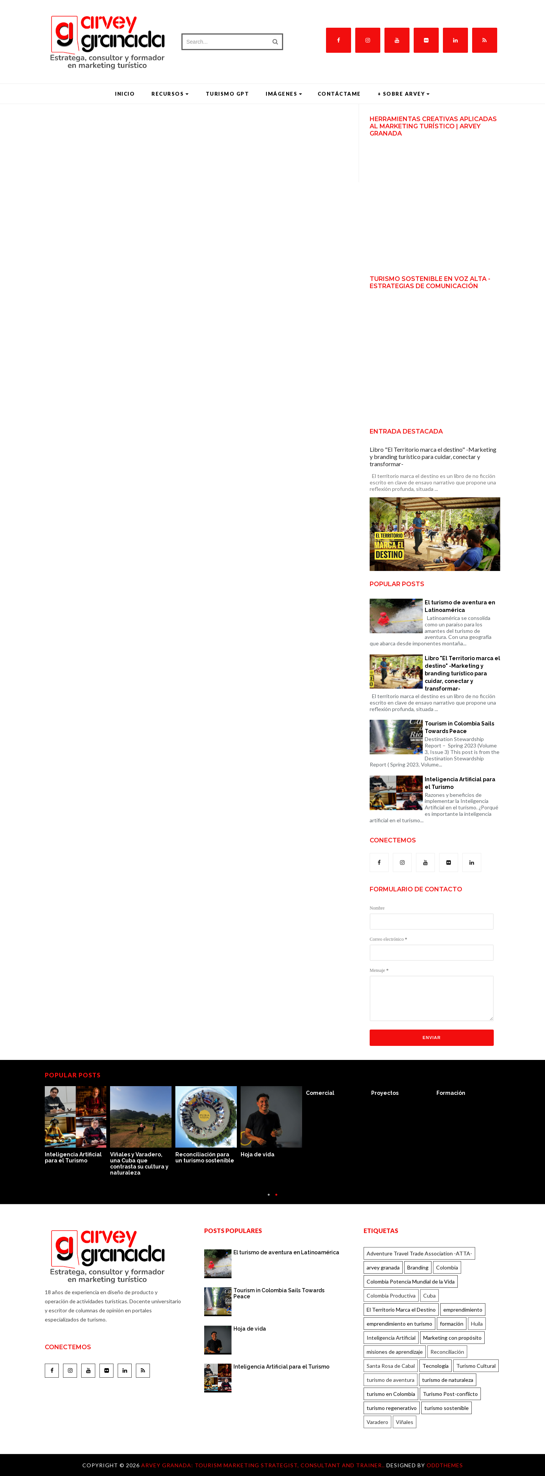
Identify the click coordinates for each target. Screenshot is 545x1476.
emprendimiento (462, 1309)
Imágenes (284, 94)
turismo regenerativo (392, 1408)
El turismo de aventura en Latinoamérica (460, 606)
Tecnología (435, 1365)
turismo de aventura (390, 1380)
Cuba (429, 1295)
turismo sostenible (446, 1408)
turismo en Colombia (391, 1394)
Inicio (125, 94)
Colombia (447, 1267)
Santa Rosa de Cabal (391, 1365)
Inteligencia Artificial (391, 1337)
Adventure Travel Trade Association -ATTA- (419, 1253)
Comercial (320, 1093)
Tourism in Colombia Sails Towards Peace (459, 727)
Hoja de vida (257, 1154)
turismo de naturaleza (447, 1380)
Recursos (170, 94)
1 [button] (268, 1198)
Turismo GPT (227, 94)
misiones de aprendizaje (395, 1351)
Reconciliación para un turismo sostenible (204, 1157)
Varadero (377, 1422)
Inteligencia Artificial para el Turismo (460, 783)
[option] (77, 1125)
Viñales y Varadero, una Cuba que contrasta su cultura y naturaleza (139, 1163)
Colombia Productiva (391, 1295)
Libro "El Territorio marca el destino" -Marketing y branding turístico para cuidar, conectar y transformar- (433, 456)
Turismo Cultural (476, 1365)
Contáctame (339, 94)
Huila (477, 1323)
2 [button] (276, 1198)
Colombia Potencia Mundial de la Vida (411, 1281)
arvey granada (383, 1267)
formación (451, 1323)
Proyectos (385, 1093)
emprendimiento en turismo (399, 1323)
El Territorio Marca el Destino (401, 1309)
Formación (450, 1093)
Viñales (404, 1422)
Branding (417, 1267)
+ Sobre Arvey (404, 94)
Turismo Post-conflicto (450, 1394)
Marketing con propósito (452, 1337)
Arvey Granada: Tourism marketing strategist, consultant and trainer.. (263, 1465)
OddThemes (445, 1465)
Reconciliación (447, 1351)
